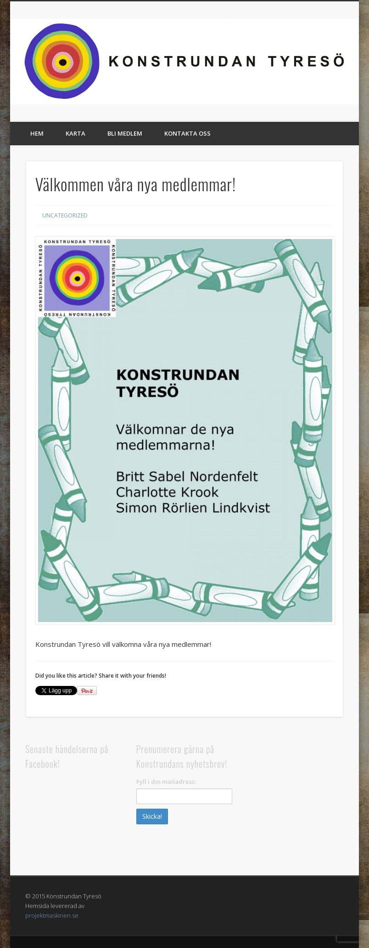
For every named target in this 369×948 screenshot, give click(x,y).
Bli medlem (124, 133)
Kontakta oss (187, 133)
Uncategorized (65, 215)
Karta (75, 133)
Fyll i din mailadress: (166, 781)
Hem (37, 133)
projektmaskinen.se (51, 915)
